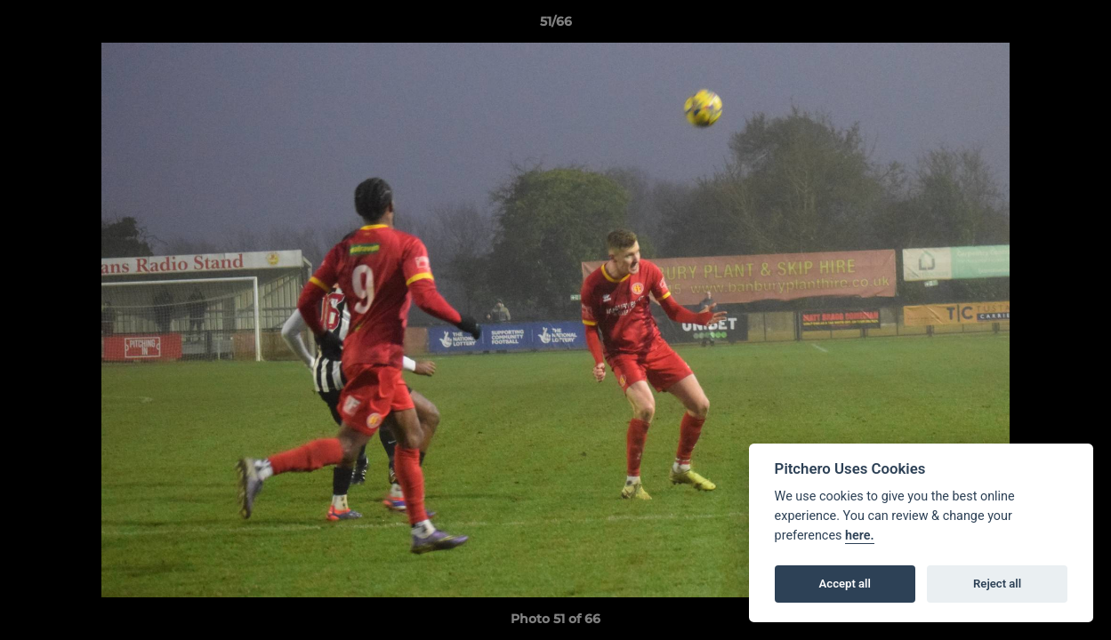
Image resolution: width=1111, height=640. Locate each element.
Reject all (997, 583)
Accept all (845, 583)
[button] (1079, 26)
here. (859, 535)
